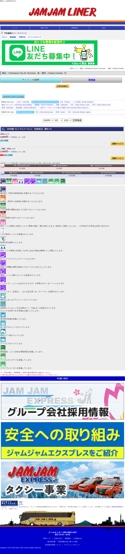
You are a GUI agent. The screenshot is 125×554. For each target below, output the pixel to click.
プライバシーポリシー (72, 545)
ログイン (5, 37)
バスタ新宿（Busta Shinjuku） (84, 102)
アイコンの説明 (30, 80)
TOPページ (74, 68)
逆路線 (91, 80)
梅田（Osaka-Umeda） (25, 112)
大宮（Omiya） (65, 102)
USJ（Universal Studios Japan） (80, 112)
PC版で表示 (62, 378)
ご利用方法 (74, 28)
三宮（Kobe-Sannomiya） (44, 112)
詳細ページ (116, 144)
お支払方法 (58, 538)
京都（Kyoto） (61, 112)
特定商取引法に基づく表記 (68, 541)
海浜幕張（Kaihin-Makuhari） (26, 108)
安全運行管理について (53, 545)
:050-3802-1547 (62, 532)
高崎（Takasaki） (62, 105)
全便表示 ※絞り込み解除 (13, 96)
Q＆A (104, 28)
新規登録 (13, 37)
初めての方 (44, 28)
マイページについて (34, 37)
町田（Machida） (8, 108)
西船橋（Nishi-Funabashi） (45, 105)
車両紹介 (68, 538)
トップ (15, 28)
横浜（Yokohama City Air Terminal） (45, 102)
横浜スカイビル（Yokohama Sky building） (17, 105)
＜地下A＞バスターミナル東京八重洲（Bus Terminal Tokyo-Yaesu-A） (64, 108)
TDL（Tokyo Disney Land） (80, 105)
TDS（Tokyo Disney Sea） (102, 105)
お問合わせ (78, 538)
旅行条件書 (51, 541)
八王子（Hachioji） (23, 102)
